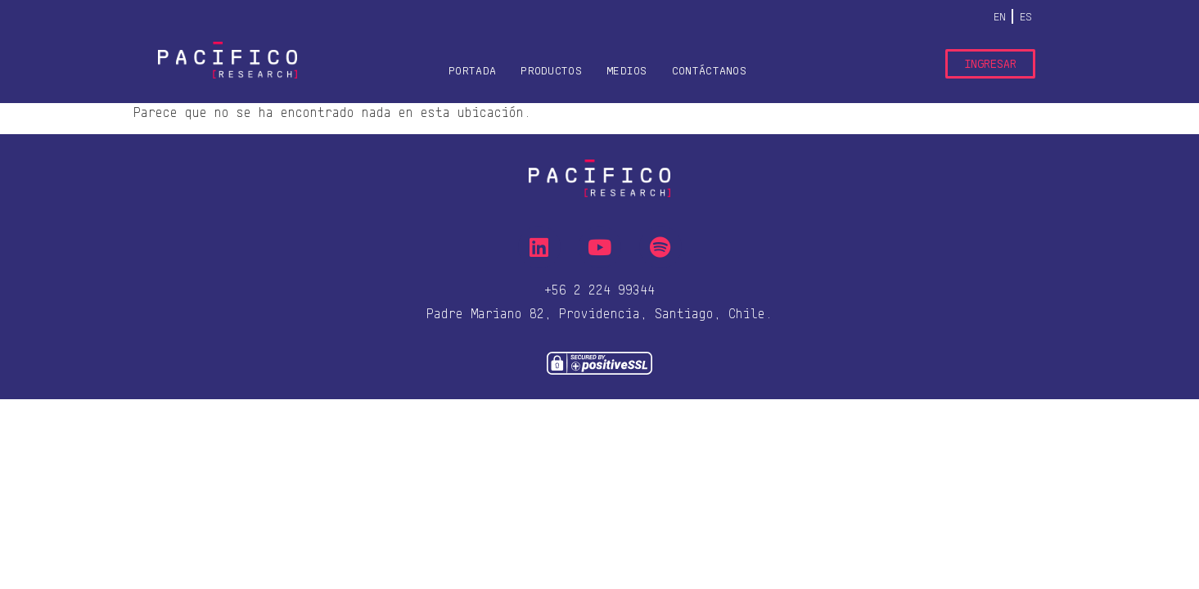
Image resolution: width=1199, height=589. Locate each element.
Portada (472, 70)
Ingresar (990, 63)
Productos (551, 70)
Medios (626, 70)
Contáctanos (709, 70)
